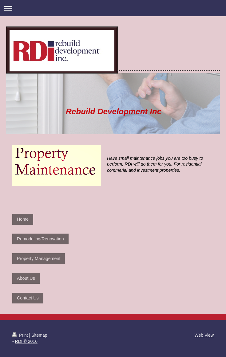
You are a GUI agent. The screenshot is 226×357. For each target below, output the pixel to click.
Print (20, 335)
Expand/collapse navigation (113, 8)
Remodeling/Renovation (40, 238)
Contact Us (28, 297)
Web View (204, 335)
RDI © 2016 (26, 341)
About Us (26, 278)
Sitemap (39, 335)
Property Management (38, 258)
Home (23, 219)
